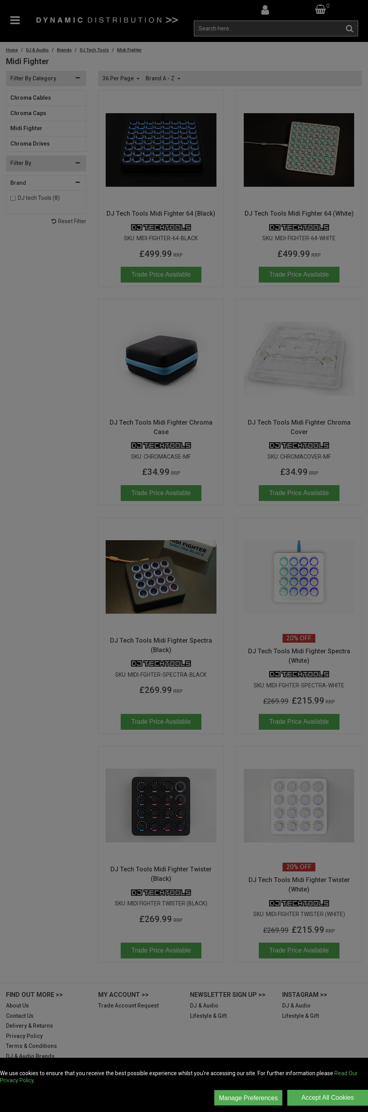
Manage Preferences (248, 1098)
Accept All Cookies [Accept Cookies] (328, 1097)
